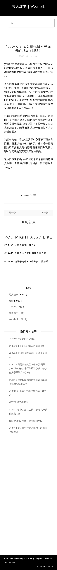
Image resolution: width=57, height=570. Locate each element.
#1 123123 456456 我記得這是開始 (26, 345)
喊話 (11, 300)
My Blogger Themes (24, 558)
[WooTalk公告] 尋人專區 (22, 338)
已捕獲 (32, 195)
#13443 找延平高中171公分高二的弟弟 (26, 261)
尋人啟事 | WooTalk (28, 6)
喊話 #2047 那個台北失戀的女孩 (25, 420)
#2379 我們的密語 (18, 402)
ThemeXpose (9, 562)
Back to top (45, 567)
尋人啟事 (14, 294)
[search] (31, 23)
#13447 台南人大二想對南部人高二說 (25, 253)
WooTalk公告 (16, 319)
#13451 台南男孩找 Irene (19, 244)
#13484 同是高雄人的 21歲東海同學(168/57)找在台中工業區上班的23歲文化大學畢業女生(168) (28, 368)
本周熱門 (14, 313)
